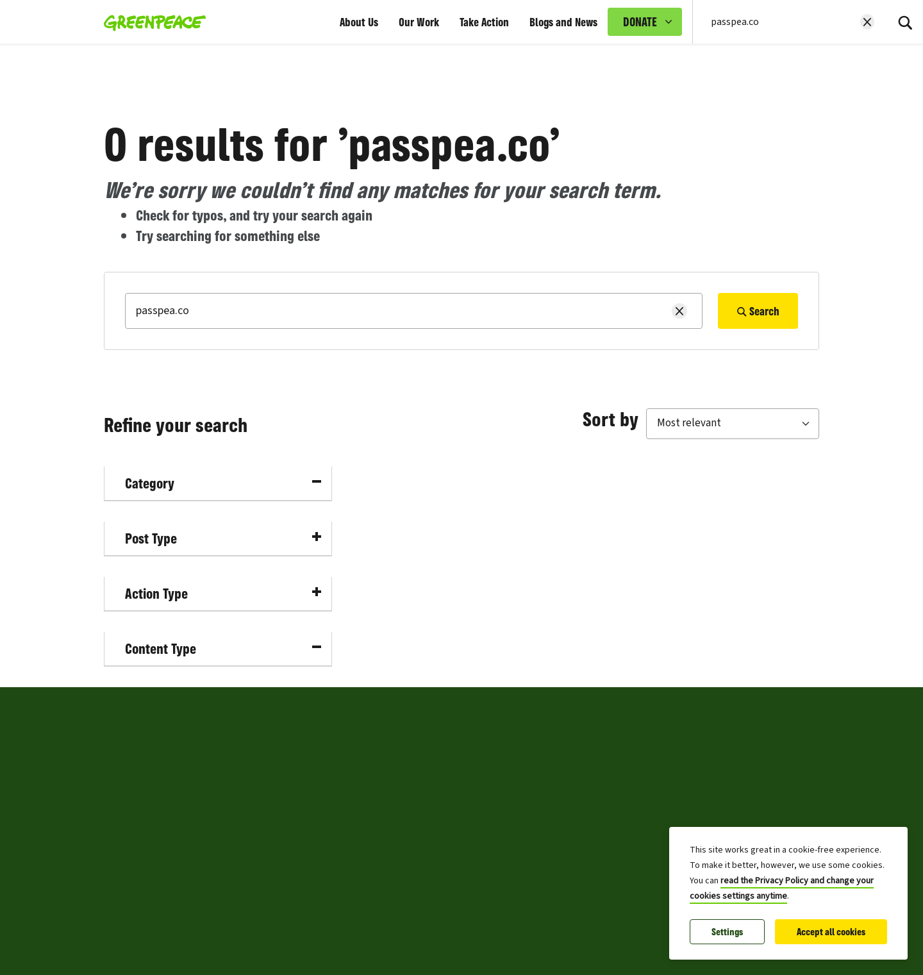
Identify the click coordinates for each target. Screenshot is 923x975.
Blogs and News (563, 21)
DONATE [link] (640, 21)
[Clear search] (867, 21)
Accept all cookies (831, 931)
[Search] (905, 21)
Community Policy (451, 817)
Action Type (223, 593)
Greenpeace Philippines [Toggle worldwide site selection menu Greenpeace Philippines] (183, 710)
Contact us (128, 848)
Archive (426, 879)
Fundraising (132, 879)
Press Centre (133, 755)
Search (757, 311)
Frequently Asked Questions (475, 848)
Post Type (223, 538)
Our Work (419, 21)
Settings (727, 931)
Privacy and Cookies (455, 755)
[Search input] (781, 22)
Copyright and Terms (457, 786)
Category (223, 483)
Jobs (115, 786)
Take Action (484, 21)
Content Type (223, 648)
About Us (359, 21)
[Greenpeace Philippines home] (151, 22)
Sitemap (124, 909)
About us (125, 817)
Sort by (610, 418)
